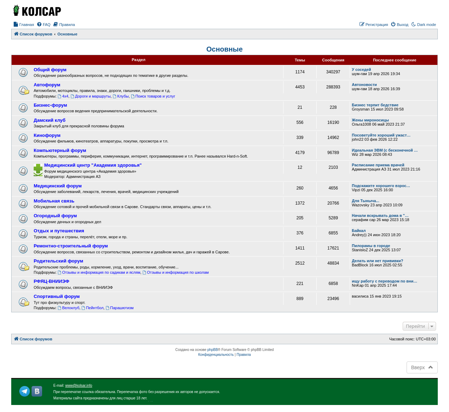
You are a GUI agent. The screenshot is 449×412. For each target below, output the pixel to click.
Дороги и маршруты (90, 96)
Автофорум (47, 84)
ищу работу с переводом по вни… (384, 281)
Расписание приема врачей (378, 165)
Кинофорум (47, 135)
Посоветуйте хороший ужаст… (381, 135)
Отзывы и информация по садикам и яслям (99, 272)
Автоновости (364, 84)
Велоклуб (68, 308)
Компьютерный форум (60, 150)
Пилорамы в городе (371, 246)
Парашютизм (120, 308)
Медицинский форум (58, 185)
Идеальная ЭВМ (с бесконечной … (385, 150)
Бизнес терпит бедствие (375, 105)
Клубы (121, 96)
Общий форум (50, 69)
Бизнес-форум (50, 105)
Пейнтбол (92, 308)
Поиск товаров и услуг (153, 96)
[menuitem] (23, 24)
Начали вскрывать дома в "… (380, 215)
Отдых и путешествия (59, 230)
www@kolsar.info (78, 385)
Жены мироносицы (370, 120)
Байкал (359, 230)
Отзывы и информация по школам (175, 272)
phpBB (212, 350)
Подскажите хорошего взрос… (381, 186)
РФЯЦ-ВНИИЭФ (51, 281)
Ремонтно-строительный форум (71, 245)
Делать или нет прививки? (377, 261)
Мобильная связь (54, 201)
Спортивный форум (57, 296)
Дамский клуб (50, 120)
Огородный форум (55, 215)
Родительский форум (58, 261)
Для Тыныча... (365, 201)
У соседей (361, 69)
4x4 (63, 96)
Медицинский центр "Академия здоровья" (93, 165)
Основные (224, 49)
